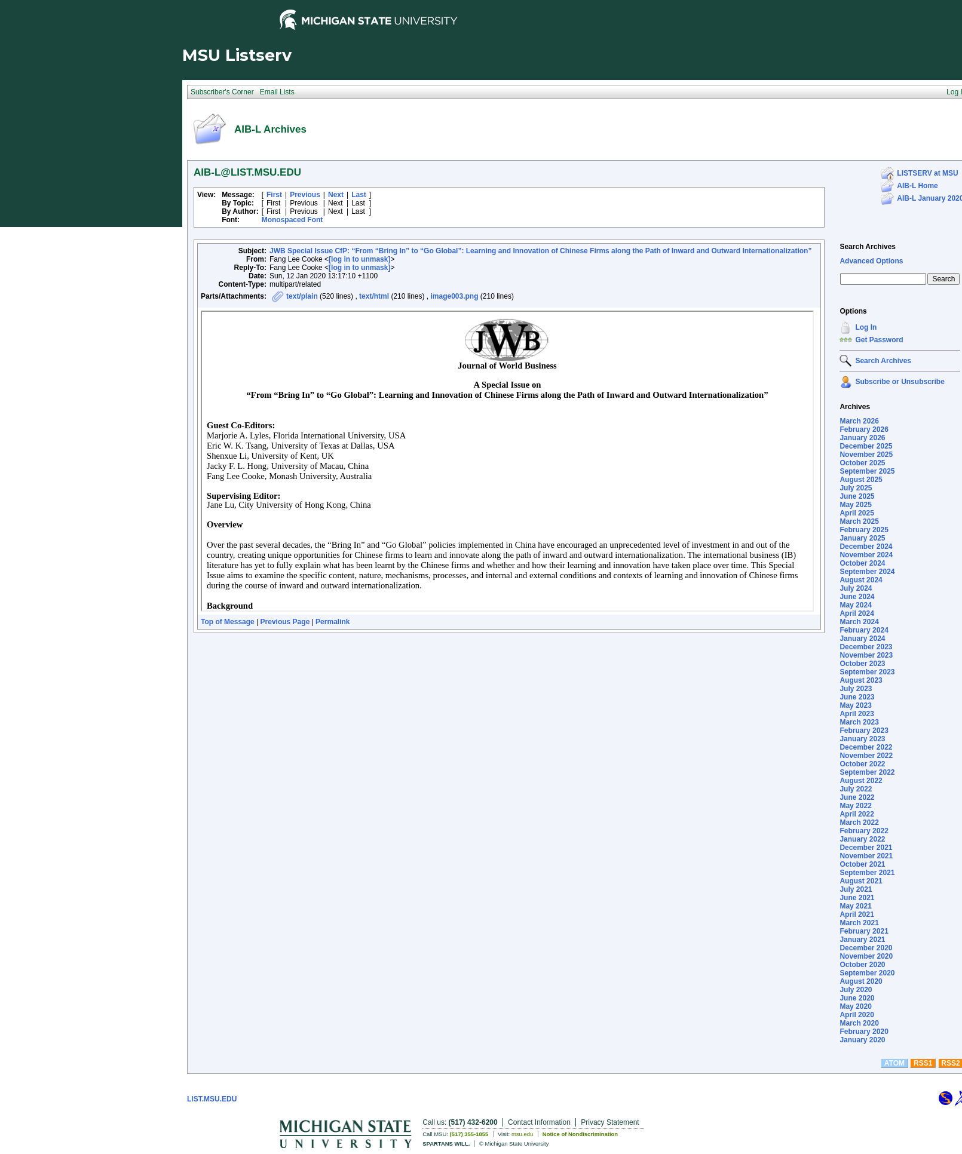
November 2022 (866, 755)
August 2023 (861, 680)
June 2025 (857, 496)
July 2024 (856, 588)
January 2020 (862, 1040)
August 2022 (861, 781)
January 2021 (862, 939)
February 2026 (864, 429)
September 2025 (867, 471)
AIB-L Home (917, 186)
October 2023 (862, 663)
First (274, 195)
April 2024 (857, 613)
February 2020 (864, 1031)
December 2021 (866, 847)
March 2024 (859, 622)
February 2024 (864, 630)
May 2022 (855, 806)
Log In (866, 327)
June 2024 (857, 597)
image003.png (454, 296)
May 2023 (855, 705)
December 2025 (866, 446)
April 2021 (857, 914)
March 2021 (859, 923)
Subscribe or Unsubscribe (899, 381)
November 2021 (866, 856)
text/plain (302, 296)
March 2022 (859, 822)
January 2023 (862, 739)
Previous (305, 195)
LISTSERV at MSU (927, 173)
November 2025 (866, 454)
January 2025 (862, 538)
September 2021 (867, 872)
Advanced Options (871, 261)
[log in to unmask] (359, 259)
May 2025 (855, 505)
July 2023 (856, 689)
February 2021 (864, 931)
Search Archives (868, 247)
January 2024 (862, 638)
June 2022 (857, 797)
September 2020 (867, 973)
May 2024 (855, 605)
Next (336, 195)
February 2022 (864, 831)
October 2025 (862, 463)
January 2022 (862, 839)
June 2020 (857, 998)
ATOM (894, 1063)
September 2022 (867, 772)
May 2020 (855, 1006)
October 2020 (862, 964)
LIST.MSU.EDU (212, 1099)
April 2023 (857, 714)
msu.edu (522, 1134)
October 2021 (862, 864)
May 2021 (855, 906)
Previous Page (285, 622)
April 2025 (857, 513)
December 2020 (866, 948)
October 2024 (862, 563)
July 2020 (856, 990)
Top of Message (228, 622)
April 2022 (857, 814)
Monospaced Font (292, 220)
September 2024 (867, 571)
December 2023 (866, 647)
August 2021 (861, 881)
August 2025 (861, 479)
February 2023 (864, 730)
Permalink (332, 622)
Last (358, 195)
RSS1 (923, 1063)
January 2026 (862, 438)
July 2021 (856, 889)
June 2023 (857, 697)
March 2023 (859, 722)
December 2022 (866, 747)
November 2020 (866, 956)
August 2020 (861, 981)
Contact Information (539, 1122)
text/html (374, 296)
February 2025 (864, 530)
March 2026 (859, 421)
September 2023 (867, 672)
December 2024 (866, 546)
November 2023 (866, 655)
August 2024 (861, 580)
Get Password (879, 340)
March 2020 (859, 1023)
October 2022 (862, 764)
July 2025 (856, 488)
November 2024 (866, 555)
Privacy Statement (610, 1122)
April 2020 (857, 1015)
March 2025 (859, 521)
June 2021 (857, 898)
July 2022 (856, 789)
